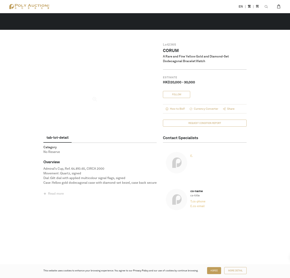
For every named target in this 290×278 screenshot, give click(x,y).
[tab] (57, 137)
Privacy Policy (141, 270)
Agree (214, 270)
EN (241, 6)
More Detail (235, 270)
